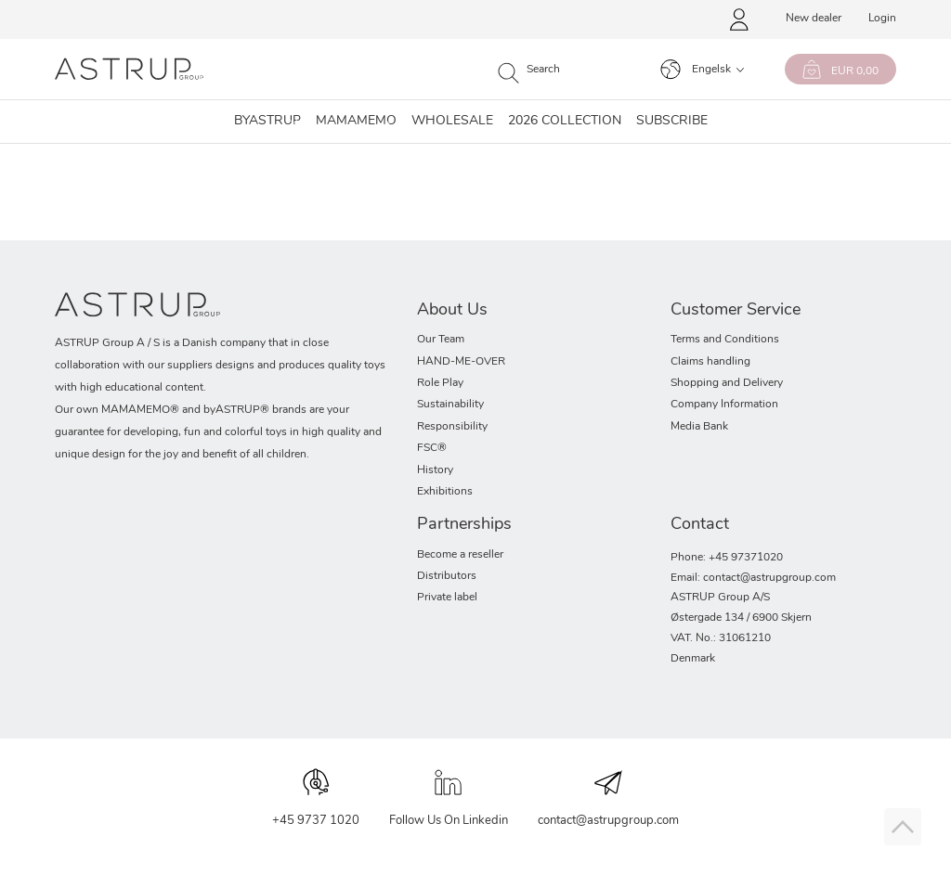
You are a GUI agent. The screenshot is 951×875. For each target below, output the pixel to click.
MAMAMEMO (356, 121)
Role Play (440, 383)
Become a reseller (460, 554)
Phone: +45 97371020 (727, 557)
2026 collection (564, 121)
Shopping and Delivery (727, 383)
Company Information (724, 404)
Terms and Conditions (725, 339)
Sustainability (450, 404)
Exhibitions (445, 491)
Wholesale (452, 121)
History (435, 470)
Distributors (446, 576)
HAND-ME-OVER (461, 361)
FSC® (432, 448)
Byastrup (267, 121)
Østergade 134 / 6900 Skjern (741, 618)
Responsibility (452, 426)
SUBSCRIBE (672, 121)
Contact (700, 525)
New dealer (813, 18)
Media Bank (699, 426)
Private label (447, 597)
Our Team (440, 339)
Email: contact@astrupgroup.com (753, 578)
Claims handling (710, 361)
